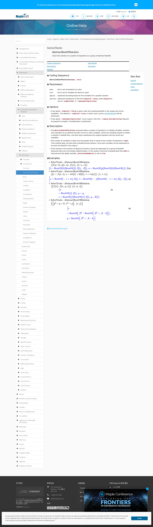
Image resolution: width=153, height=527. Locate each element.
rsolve (24, 290)
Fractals (23, 303)
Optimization (25, 333)
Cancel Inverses (28, 181)
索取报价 (133, 11)
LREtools (25, 151)
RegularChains (26, 138)
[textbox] (70, 162)
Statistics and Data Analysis (28, 398)
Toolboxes (22, 457)
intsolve (24, 251)
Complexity (26, 190)
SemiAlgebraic (27, 238)
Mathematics (23, 72)
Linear (25, 216)
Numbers (23, 390)
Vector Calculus (26, 346)
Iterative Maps (25, 311)
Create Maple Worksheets (27, 57)
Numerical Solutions (28, 129)
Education (22, 431)
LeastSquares (26, 264)
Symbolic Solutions (28, 146)
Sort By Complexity (29, 242)
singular (24, 294)
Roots (24, 142)
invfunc (24, 255)
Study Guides (23, 435)
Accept (139, 518)
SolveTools (25, 155)
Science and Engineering (26, 411)
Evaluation (24, 105)
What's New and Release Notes (29, 53)
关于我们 (19, 483)
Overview (26, 168)
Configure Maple (24, 453)
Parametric (26, 220)
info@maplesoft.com (57, 499)
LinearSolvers (27, 164)
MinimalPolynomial (28, 272)
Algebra (23, 81)
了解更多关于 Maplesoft (22, 507)
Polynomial (26, 225)
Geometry (24, 307)
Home (49, 39)
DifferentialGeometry (27, 364)
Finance (23, 298)
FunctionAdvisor (26, 377)
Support (56, 39)
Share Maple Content (26, 68)
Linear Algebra (25, 316)
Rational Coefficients (29, 233)
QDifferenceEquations (29, 133)
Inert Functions (26, 385)
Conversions (25, 359)
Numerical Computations (29, 329)
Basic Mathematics (27, 351)
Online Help (64, 39)
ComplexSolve (27, 194)
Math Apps (22, 427)
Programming (23, 403)
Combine (26, 185)
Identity (25, 211)
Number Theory (26, 325)
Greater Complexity (29, 207)
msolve (24, 281)
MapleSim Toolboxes (25, 466)
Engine (25, 203)
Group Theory (25, 381)
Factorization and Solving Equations (93, 39)
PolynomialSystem (29, 229)
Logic (22, 368)
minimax (24, 277)
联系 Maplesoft (121, 11)
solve (23, 116)
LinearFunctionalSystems (30, 120)
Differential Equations (28, 90)
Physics (21, 394)
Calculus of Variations (28, 355)
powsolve (25, 285)
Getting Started (24, 49)
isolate (24, 259)
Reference (22, 440)
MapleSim (22, 461)
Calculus (23, 86)
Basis (25, 177)
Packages (23, 338)
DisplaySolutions (28, 198)
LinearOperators (27, 125)
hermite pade (26, 246)
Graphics (22, 407)
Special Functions (26, 342)
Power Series (25, 372)
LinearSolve (25, 268)
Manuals (22, 448)
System (21, 444)
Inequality (26, 159)
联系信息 (50, 483)
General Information (27, 77)
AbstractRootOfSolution (31, 172)
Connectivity (23, 416)
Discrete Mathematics (28, 101)
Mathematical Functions (28, 320)
